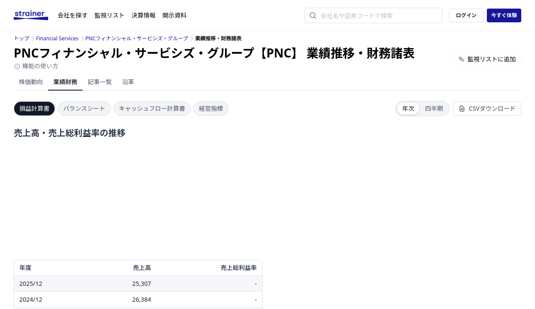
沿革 (128, 82)
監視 (110, 15)
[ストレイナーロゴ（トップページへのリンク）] (36, 15)
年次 (408, 108)
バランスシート (84, 108)
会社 (73, 15)
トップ (21, 38)
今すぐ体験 (504, 15)
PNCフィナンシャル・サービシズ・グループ (137, 38)
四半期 (434, 108)
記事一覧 (100, 82)
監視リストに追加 (487, 59)
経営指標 (211, 108)
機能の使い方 (36, 66)
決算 (143, 15)
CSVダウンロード (487, 108)
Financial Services (57, 38)
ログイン (466, 15)
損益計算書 (34, 108)
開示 (174, 15)
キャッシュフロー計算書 (152, 108)
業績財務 (65, 82)
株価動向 (31, 82)
